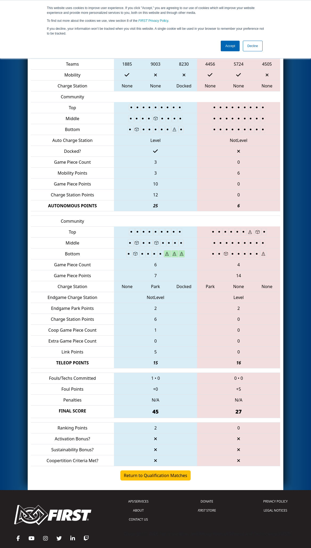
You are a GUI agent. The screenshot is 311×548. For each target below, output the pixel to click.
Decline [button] (252, 46)
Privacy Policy (153, 21)
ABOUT (138, 510)
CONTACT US (138, 519)
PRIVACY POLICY (275, 501)
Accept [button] (230, 46)
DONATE (206, 501)
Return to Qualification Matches (155, 475)
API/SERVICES (138, 501)
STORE (207, 510)
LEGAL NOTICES (275, 510)
